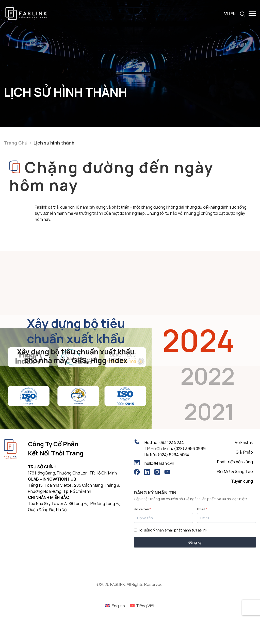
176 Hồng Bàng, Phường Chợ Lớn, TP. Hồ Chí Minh (72, 473)
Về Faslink (244, 442)
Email (202, 509)
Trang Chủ (15, 143)
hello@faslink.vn (159, 463)
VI (226, 14)
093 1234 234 (171, 442)
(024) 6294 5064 (173, 454)
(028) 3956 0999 (190, 448)
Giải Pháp (244, 452)
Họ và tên (142, 509)
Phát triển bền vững (235, 462)
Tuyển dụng (242, 481)
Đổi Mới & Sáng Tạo (235, 471)
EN (233, 14)
